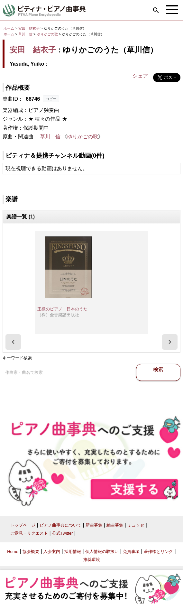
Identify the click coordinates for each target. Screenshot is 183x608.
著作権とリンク (158, 551)
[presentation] (13, 342)
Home (12, 551)
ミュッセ (135, 525)
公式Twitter (62, 533)
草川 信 (25, 34)
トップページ (22, 525)
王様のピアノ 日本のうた (62, 309)
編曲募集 (114, 525)
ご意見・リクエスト (29, 533)
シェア (140, 75)
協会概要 (31, 551)
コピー (51, 99)
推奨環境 (91, 559)
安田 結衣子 (29, 28)
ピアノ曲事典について (60, 525)
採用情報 (72, 551)
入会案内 (51, 551)
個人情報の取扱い (102, 551)
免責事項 (131, 551)
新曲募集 (94, 525)
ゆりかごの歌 (48, 34)
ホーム (9, 28)
